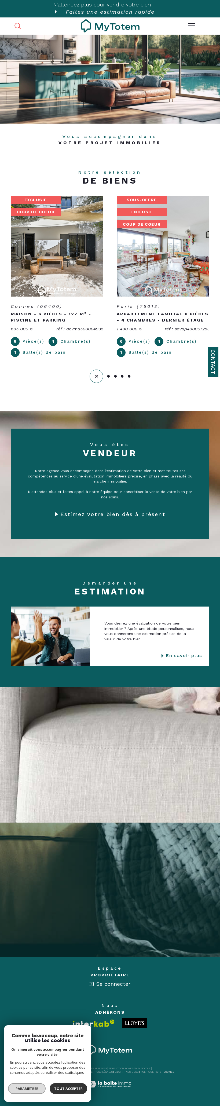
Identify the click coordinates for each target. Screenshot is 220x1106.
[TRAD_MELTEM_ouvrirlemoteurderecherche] (17, 25)
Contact (213, 361)
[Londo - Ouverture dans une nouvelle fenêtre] (134, 1023)
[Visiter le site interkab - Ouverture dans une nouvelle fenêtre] (94, 1023)
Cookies (169, 1072)
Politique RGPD (151, 1072)
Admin (119, 1072)
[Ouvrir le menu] (191, 26)
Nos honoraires (56, 1072)
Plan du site (78, 1072)
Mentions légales (101, 1072)
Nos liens (132, 1072)
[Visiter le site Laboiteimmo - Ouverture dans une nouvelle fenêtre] (110, 1090)
